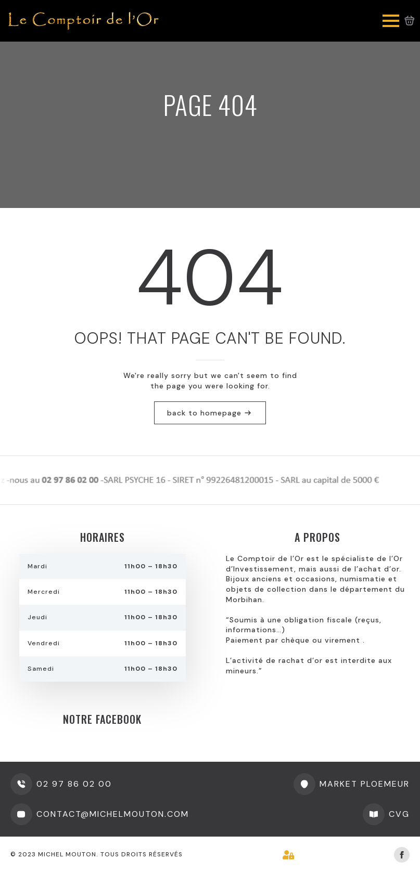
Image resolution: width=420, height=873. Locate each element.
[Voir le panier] (409, 21)
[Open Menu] (391, 20)
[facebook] (402, 855)
